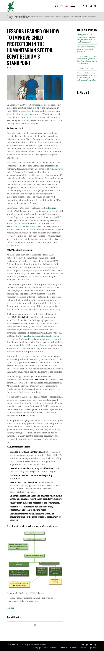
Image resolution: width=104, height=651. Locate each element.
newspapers (37, 105)
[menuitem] (49, 6)
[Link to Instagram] (95, 6)
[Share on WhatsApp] (35, 625)
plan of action (14, 181)
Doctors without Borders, (26, 223)
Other (9, 68)
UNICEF (21, 227)
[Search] (49, 6)
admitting (23, 175)
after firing (17, 133)
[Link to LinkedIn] (87, 6)
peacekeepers (22, 217)
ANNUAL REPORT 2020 (85, 68)
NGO (9, 120)
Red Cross (30, 227)
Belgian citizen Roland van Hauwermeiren (41, 152)
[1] (40, 406)
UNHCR (33, 217)
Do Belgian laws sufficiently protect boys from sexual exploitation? (86, 49)
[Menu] (71, 6)
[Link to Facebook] (83, 6)
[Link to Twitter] (91, 6)
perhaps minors (33, 114)
